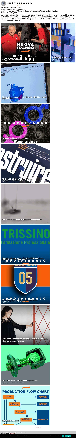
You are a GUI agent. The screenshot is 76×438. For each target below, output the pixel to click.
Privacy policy (68, 436)
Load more (38, 427)
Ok (63, 436)
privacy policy (12, 433)
